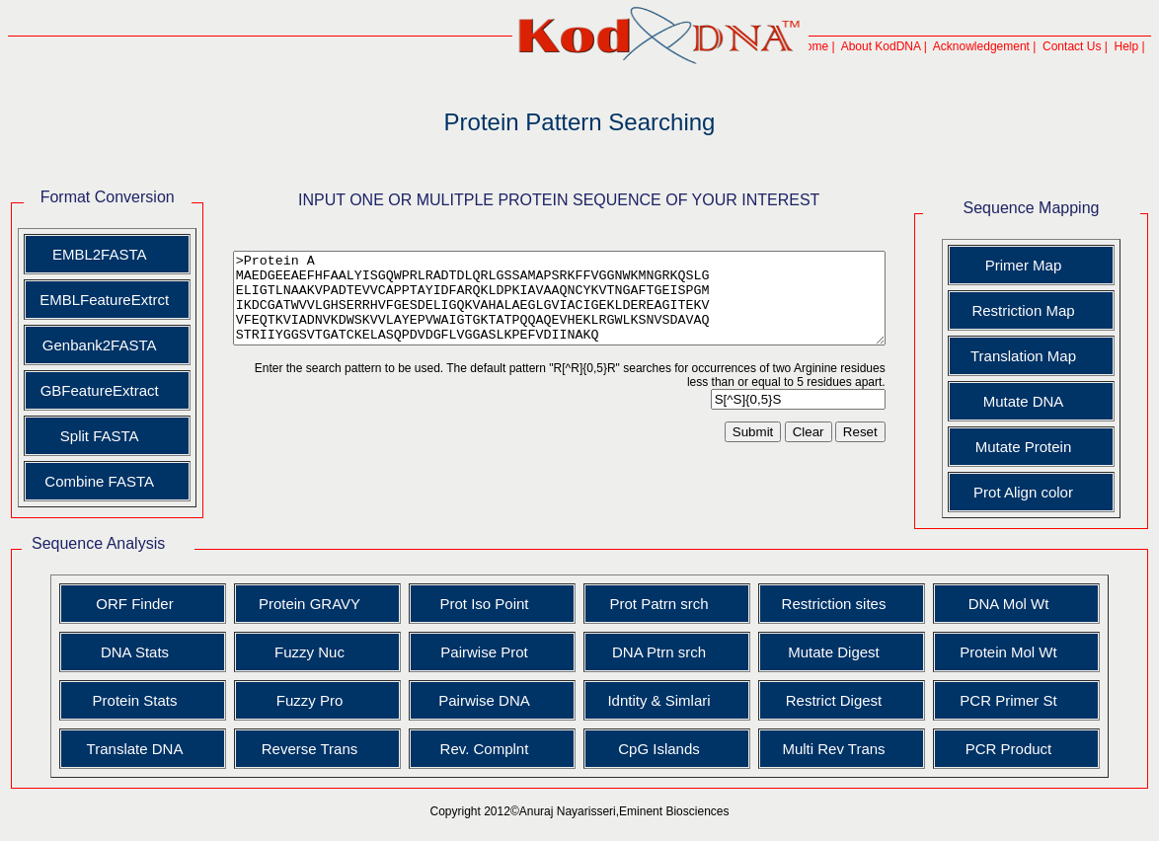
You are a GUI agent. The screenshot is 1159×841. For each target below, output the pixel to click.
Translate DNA (139, 748)
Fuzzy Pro (314, 700)
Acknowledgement (989, 46)
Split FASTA (93, 435)
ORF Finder (138, 603)
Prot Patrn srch (662, 603)
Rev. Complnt (488, 748)
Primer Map (1038, 265)
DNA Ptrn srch (663, 652)
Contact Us (1079, 46)
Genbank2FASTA (94, 345)
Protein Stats (139, 700)
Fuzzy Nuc (313, 652)
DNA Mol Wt (1012, 603)
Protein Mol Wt (1012, 652)
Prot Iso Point (487, 603)
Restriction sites (838, 603)
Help (1134, 46)
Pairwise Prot (487, 652)
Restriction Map (1038, 310)
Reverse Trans (314, 748)
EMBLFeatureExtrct (96, 299)
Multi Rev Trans (837, 748)
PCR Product (1012, 748)
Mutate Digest (838, 652)
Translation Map (1039, 355)
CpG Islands (663, 748)
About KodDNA (889, 46)
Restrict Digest (838, 700)
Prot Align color (1039, 492)
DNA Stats (139, 652)
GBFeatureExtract (93, 390)
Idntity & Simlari (662, 700)
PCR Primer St (1012, 700)
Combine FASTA (93, 481)
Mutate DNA (1038, 401)
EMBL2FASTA (93, 254)
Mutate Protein (1038, 446)
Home (820, 46)
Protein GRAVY (313, 603)
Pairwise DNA (488, 700)
